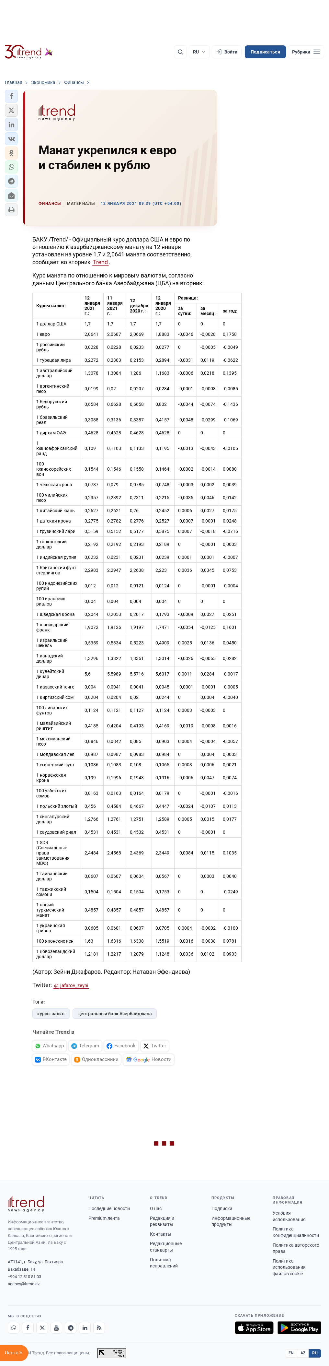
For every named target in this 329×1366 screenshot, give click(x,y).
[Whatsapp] (13, 1328)
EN (291, 1353)
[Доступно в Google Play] (299, 1327)
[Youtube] (56, 1328)
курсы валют (51, 1013)
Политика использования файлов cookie (289, 1267)
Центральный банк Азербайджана (114, 1013)
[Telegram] (70, 1328)
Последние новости (109, 1208)
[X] (42, 1328)
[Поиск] (180, 51)
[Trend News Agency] (26, 1204)
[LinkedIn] (85, 1328)
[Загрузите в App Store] (254, 1327)
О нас (156, 1208)
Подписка (222, 1208)
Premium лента (104, 1218)
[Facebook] (28, 1328)
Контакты (160, 1234)
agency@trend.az (24, 1283)
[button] (11, 96)
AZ (303, 1353)
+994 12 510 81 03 (24, 1276)
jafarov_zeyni (74, 985)
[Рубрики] (306, 51)
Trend (100, 262)
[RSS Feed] (99, 1328)
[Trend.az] (29, 52)
